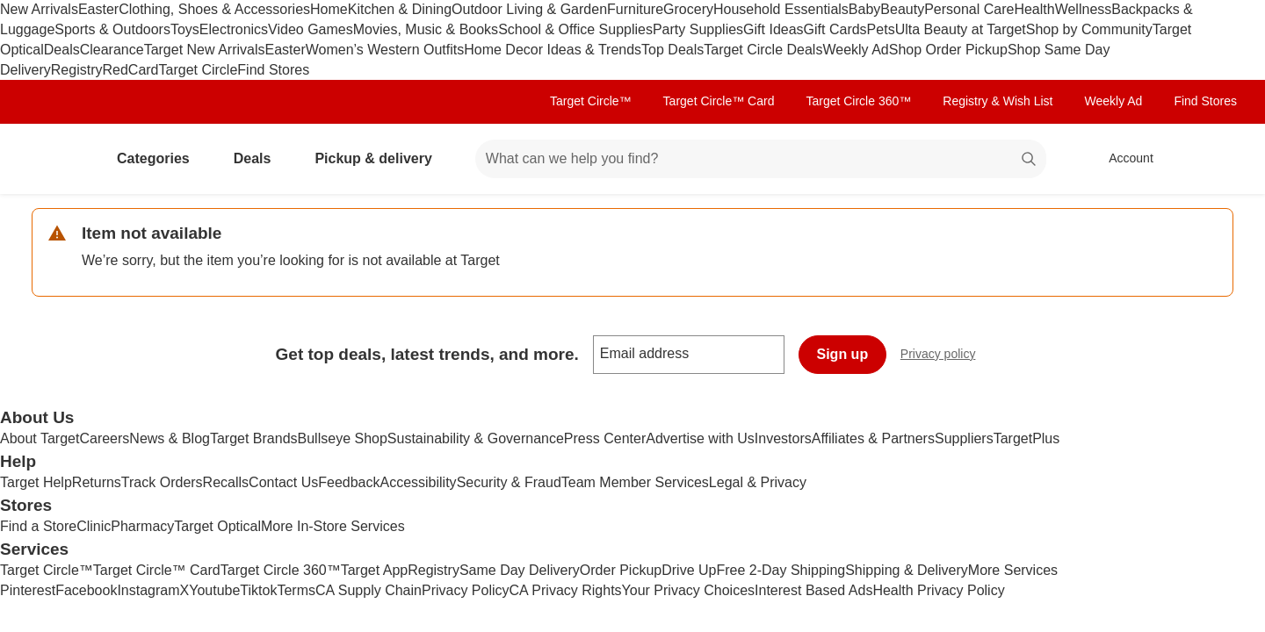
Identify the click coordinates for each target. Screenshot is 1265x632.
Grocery (688, 9)
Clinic (93, 526)
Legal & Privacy (757, 482)
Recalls (226, 482)
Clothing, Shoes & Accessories (214, 9)
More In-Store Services (333, 526)
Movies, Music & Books (425, 29)
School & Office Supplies (575, 29)
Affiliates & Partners (873, 438)
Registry (77, 69)
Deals (62, 49)
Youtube (214, 590)
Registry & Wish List (997, 101)
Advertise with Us (700, 438)
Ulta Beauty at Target (960, 29)
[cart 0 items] (1210, 159)
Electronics (233, 29)
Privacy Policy (466, 590)
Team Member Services (635, 482)
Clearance (112, 49)
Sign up (843, 354)
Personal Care (969, 9)
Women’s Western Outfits (385, 49)
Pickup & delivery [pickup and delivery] (379, 158)
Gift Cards (835, 29)
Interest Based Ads (813, 590)
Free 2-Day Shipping (780, 570)
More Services (1013, 570)
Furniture (635, 9)
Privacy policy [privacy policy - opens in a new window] (945, 356)
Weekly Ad (855, 49)
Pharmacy (142, 526)
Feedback (349, 482)
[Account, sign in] (1122, 159)
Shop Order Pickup (948, 49)
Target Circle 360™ (858, 101)
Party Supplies (698, 29)
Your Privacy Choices (688, 590)
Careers (104, 438)
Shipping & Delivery (906, 570)
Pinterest (27, 590)
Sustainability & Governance (475, 438)
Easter (98, 9)
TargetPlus (1027, 438)
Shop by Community (1089, 29)
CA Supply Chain (368, 590)
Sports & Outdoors (112, 29)
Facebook (86, 590)
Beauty (902, 9)
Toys (184, 29)
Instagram (148, 590)
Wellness (1083, 9)
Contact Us (283, 482)
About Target (39, 438)
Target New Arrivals (204, 49)
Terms (296, 590)
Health (1034, 9)
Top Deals (672, 49)
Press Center (605, 438)
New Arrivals (39, 9)
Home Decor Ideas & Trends (552, 49)
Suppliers (964, 438)
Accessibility (418, 482)
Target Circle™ (591, 101)
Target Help (36, 482)
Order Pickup (620, 570)
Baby (864, 9)
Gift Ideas (773, 29)
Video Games (310, 29)
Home (329, 9)
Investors (783, 438)
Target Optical (217, 526)
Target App (374, 570)
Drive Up (688, 570)
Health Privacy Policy (938, 590)
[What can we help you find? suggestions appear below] (760, 159)
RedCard (130, 69)
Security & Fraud (509, 482)
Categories (160, 158)
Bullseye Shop (342, 438)
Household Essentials (781, 9)
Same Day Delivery (519, 570)
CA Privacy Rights (566, 590)
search (1029, 160)
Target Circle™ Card (719, 101)
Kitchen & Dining (400, 9)
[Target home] (56, 159)
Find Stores (273, 69)
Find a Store (38, 526)
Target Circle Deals (763, 49)
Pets (881, 29)
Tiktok (258, 590)
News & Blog (169, 438)
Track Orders (162, 482)
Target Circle (198, 69)
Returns (96, 482)
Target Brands (254, 438)
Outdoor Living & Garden (529, 9)
